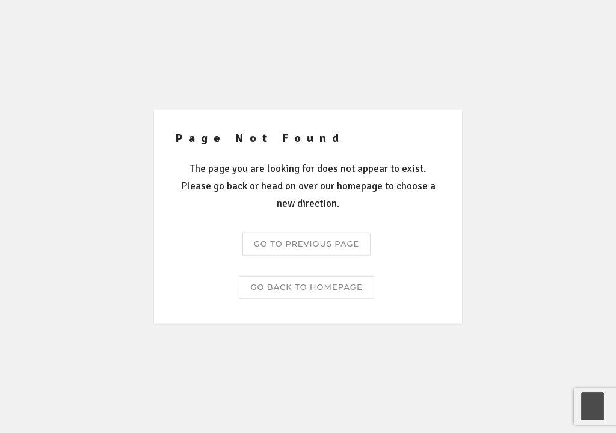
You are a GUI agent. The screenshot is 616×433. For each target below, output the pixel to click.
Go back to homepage (306, 286)
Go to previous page (306, 243)
